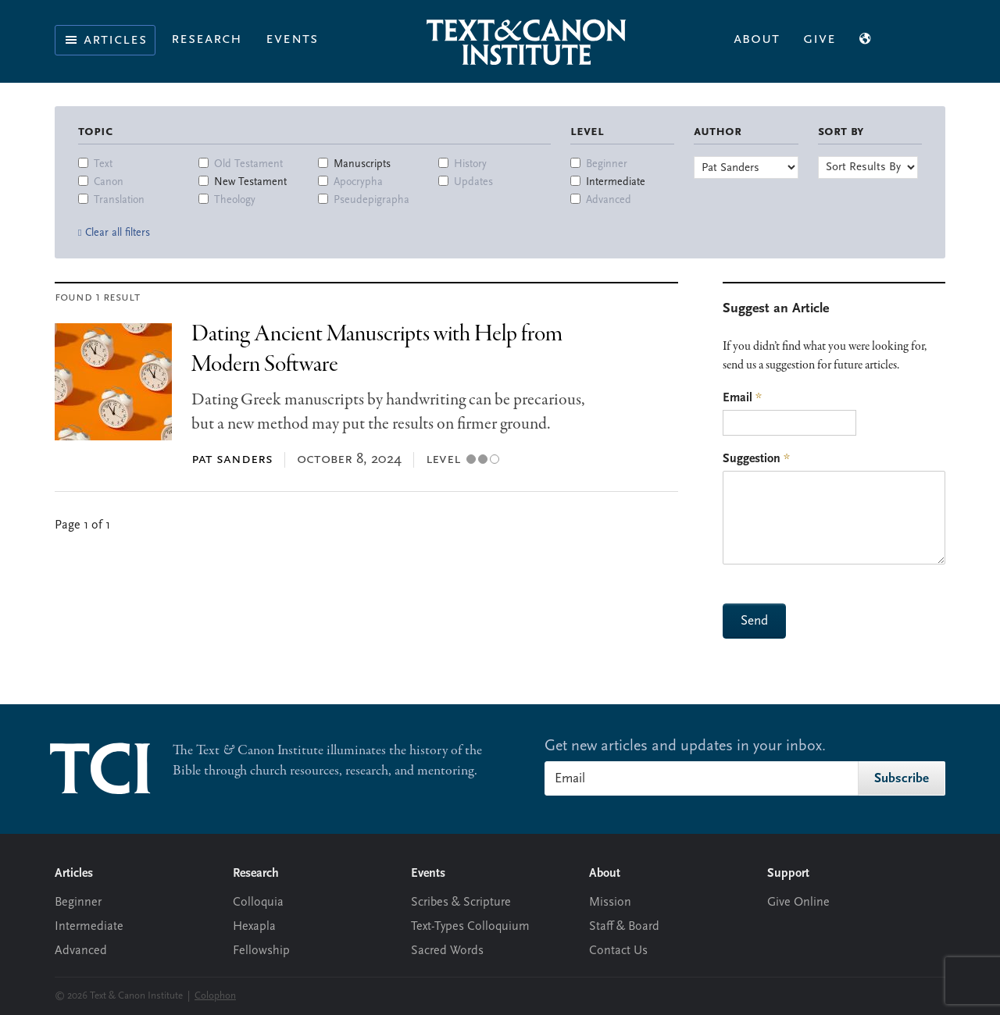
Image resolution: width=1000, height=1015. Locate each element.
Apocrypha (358, 182)
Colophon (215, 996)
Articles (105, 40)
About (757, 39)
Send (754, 621)
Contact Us (618, 951)
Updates (473, 182)
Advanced (608, 200)
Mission (610, 902)
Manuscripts (362, 164)
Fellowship (261, 951)
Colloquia (258, 902)
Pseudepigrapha (371, 200)
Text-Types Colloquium (470, 927)
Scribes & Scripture (461, 902)
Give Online (798, 902)
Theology (234, 200)
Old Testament (248, 164)
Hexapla (254, 927)
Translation (119, 200)
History (470, 164)
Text (103, 164)
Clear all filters (117, 233)
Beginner (606, 164)
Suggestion (756, 459)
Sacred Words (447, 951)
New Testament (250, 182)
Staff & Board (624, 927)
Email (742, 398)
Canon (108, 182)
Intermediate (615, 182)
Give (819, 39)
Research (206, 39)
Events (292, 39)
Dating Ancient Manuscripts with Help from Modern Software (376, 349)
